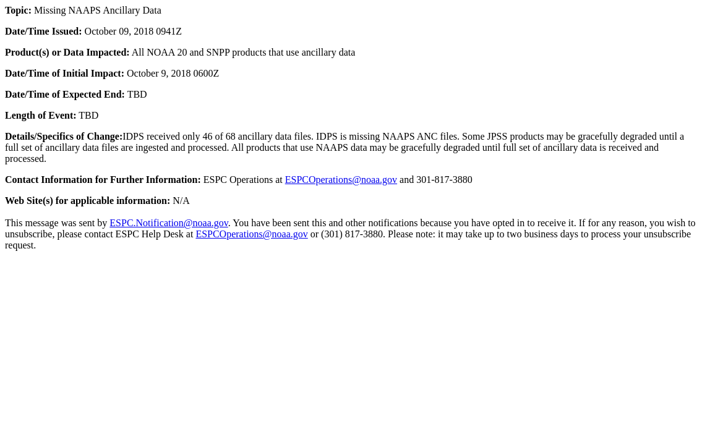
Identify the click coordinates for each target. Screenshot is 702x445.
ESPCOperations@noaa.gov (341, 179)
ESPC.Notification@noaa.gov (168, 223)
